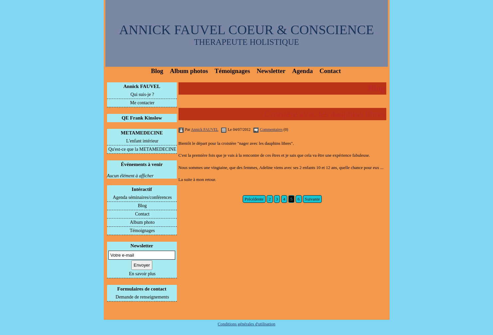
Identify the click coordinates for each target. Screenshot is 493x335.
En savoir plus (142, 273)
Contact (330, 70)
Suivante (312, 199)
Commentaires (271, 129)
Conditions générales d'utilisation (247, 323)
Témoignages (232, 70)
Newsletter (271, 70)
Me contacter (142, 102)
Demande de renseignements (142, 296)
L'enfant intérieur (142, 140)
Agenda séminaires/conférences (142, 197)
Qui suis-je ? (142, 94)
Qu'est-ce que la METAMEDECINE (142, 149)
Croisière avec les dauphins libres (325, 114)
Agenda (302, 70)
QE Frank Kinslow (142, 118)
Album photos (189, 70)
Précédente (254, 199)
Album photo (142, 222)
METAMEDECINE (142, 132)
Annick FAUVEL (141, 86)
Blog (157, 70)
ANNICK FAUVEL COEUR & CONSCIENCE (246, 29)
